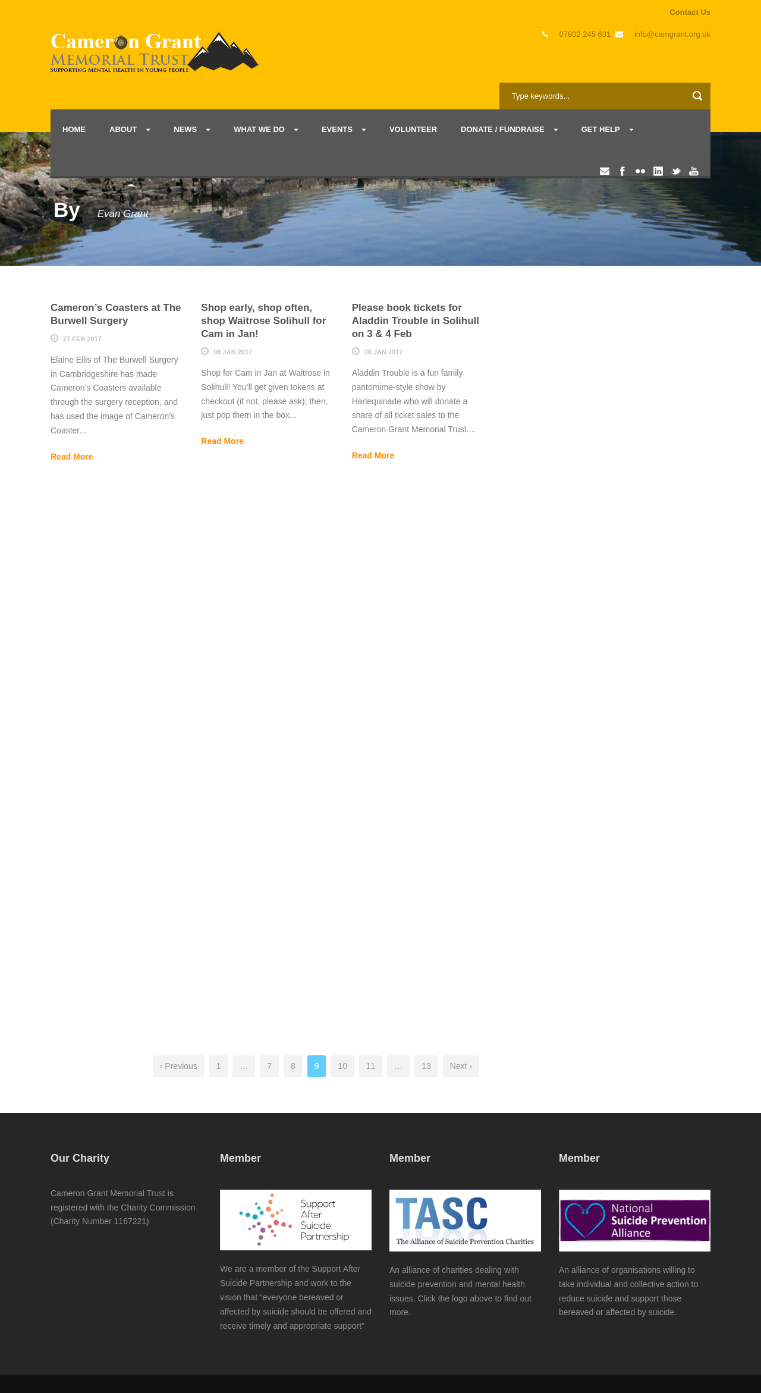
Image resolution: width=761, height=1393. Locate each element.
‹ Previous (178, 1066)
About (123, 129)
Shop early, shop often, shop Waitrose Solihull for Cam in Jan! (263, 320)
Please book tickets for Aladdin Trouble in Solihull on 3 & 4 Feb (415, 320)
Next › (461, 1066)
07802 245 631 (585, 34)
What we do (259, 129)
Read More (72, 456)
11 (371, 1066)
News (185, 129)
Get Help (600, 129)
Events (337, 129)
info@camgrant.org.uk (672, 34)
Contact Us (689, 12)
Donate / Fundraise (503, 129)
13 (426, 1066)
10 (342, 1066)
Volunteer (413, 129)
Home (74, 129)
